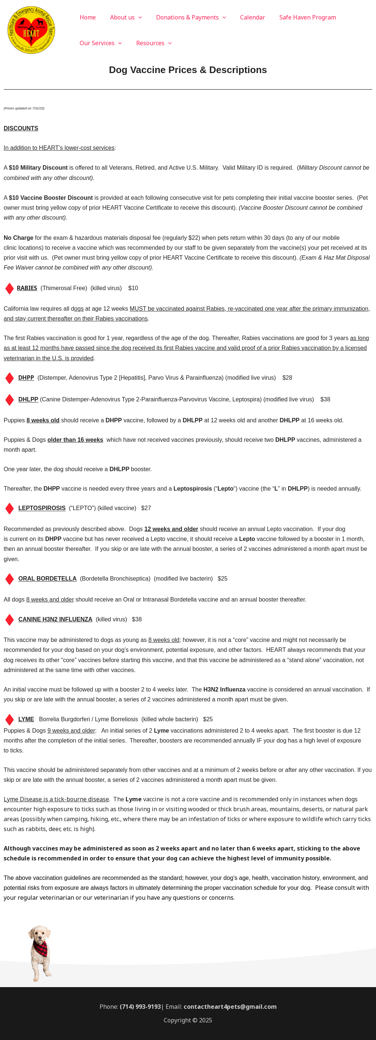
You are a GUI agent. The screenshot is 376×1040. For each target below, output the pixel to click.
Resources (150, 43)
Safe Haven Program (296, 17)
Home (87, 17)
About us (122, 17)
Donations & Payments (185, 17)
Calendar (244, 17)
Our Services (100, 43)
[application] (134, 17)
